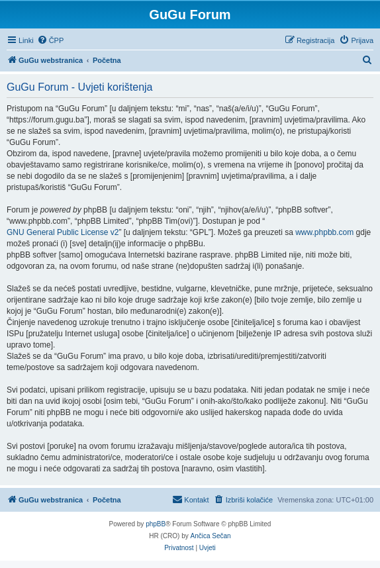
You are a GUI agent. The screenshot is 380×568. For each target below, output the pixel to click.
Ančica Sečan (211, 536)
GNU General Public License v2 (63, 232)
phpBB (156, 524)
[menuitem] (50, 40)
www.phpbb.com (324, 232)
